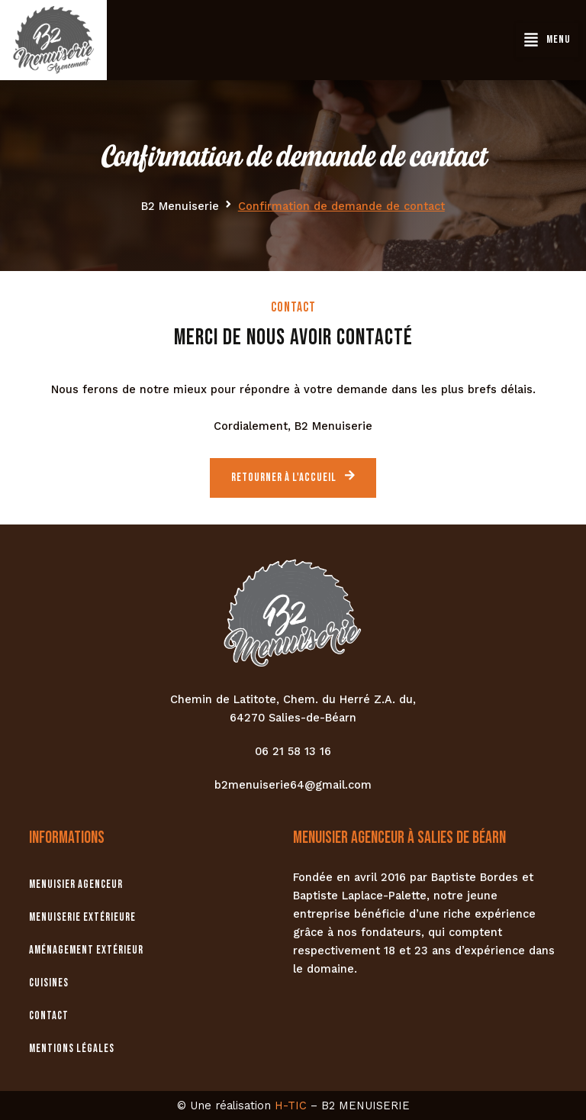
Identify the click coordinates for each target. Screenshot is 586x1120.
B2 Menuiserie (180, 206)
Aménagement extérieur (86, 950)
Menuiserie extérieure (82, 917)
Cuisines (49, 982)
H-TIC (291, 1105)
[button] (547, 39)
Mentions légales (71, 1048)
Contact (49, 1015)
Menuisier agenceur (76, 884)
